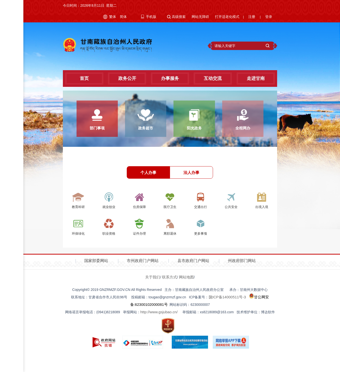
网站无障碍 (200, 17)
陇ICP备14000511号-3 (227, 301)
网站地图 (186, 281)
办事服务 (170, 78)
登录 (268, 17)
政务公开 (127, 78)
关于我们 (152, 281)
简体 (123, 17)
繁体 (112, 17)
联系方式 (169, 281)
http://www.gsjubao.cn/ (159, 316)
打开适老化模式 (227, 17)
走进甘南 (256, 78)
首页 (84, 78)
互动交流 (213, 78)
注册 (251, 17)
